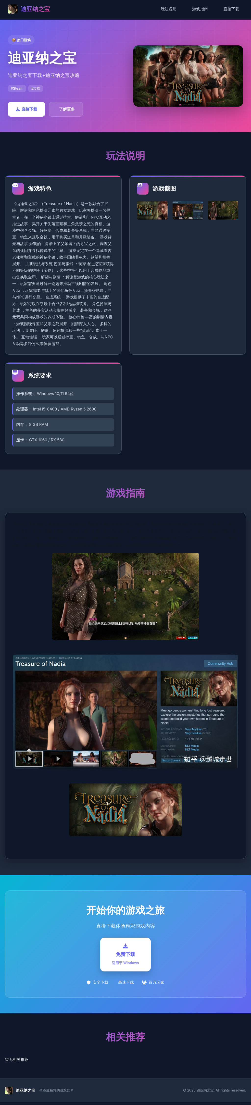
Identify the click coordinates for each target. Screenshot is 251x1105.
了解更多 (67, 109)
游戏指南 (200, 8)
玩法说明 (168, 8)
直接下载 (231, 8)
